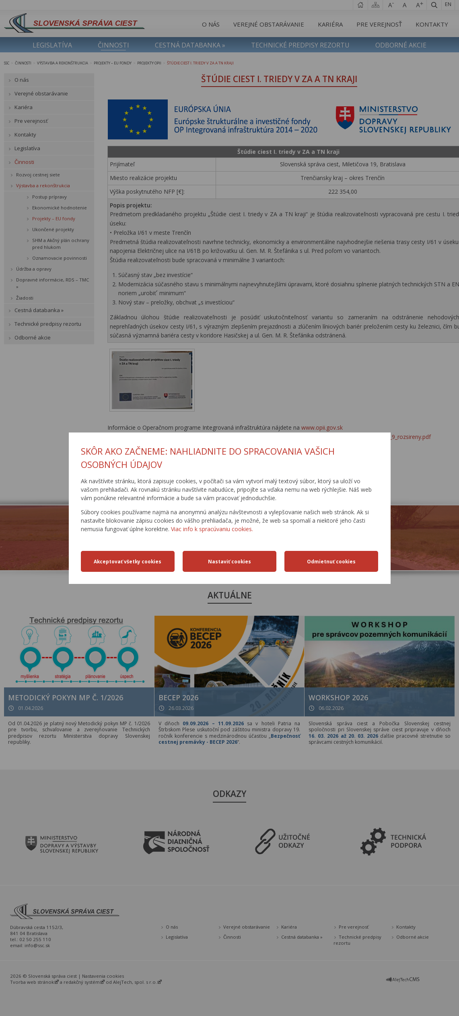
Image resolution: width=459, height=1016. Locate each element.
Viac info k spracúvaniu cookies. (212, 529)
